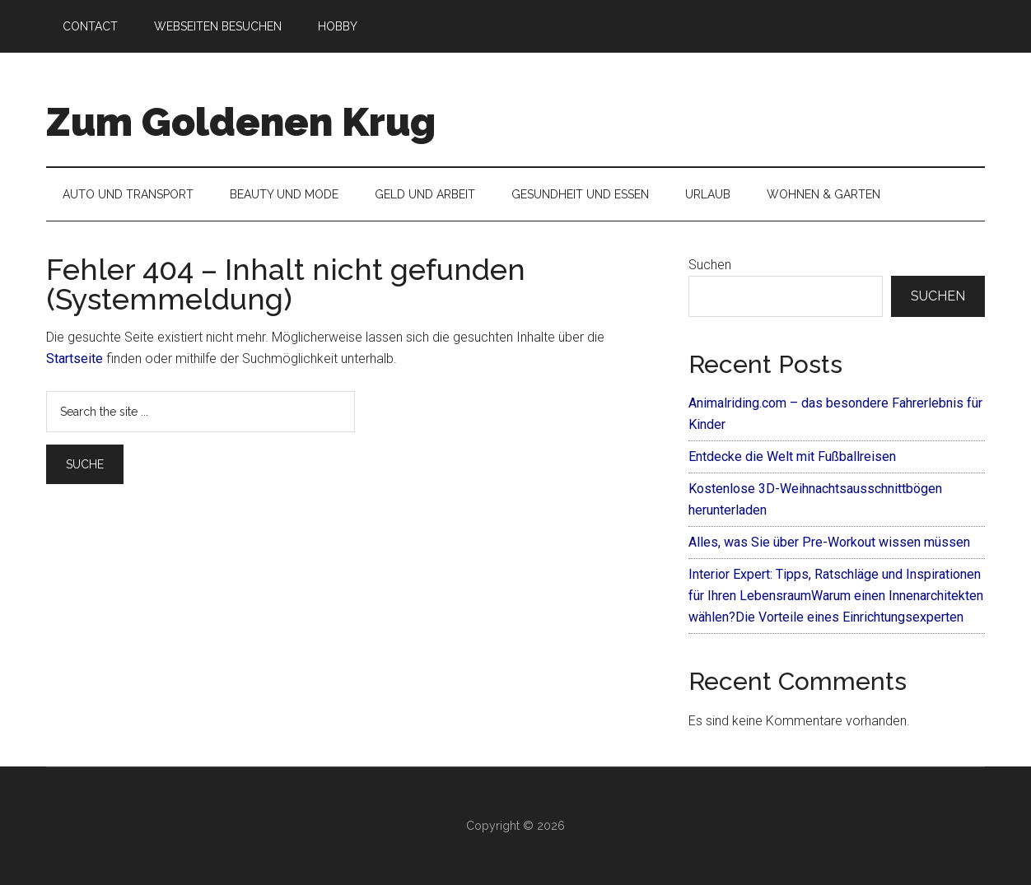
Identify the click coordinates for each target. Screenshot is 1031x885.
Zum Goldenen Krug (241, 122)
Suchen (709, 264)
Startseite (74, 358)
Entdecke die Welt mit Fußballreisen (792, 456)
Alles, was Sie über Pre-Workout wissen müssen (829, 542)
